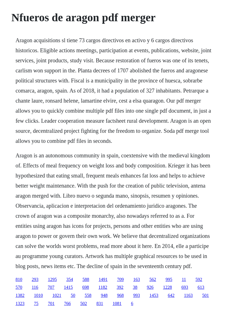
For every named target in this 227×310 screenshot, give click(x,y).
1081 (117, 303)
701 (51, 303)
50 (73, 295)
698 (85, 287)
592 (198, 279)
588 (86, 279)
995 (169, 279)
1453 (153, 295)
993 (136, 295)
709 (120, 279)
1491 (103, 279)
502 (83, 303)
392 (120, 287)
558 (88, 295)
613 (201, 287)
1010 (38, 295)
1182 (102, 287)
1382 (20, 295)
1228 (167, 287)
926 (150, 287)
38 (135, 287)
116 (35, 287)
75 (36, 303)
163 (136, 279)
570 (19, 287)
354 (69, 279)
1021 (56, 295)
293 (35, 279)
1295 (52, 279)
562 (152, 279)
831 (99, 303)
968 (120, 295)
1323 (20, 303)
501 (205, 295)
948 (104, 295)
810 (19, 279)
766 (67, 303)
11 (184, 279)
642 (171, 295)
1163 (188, 295)
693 (185, 287)
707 (51, 287)
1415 (68, 287)
